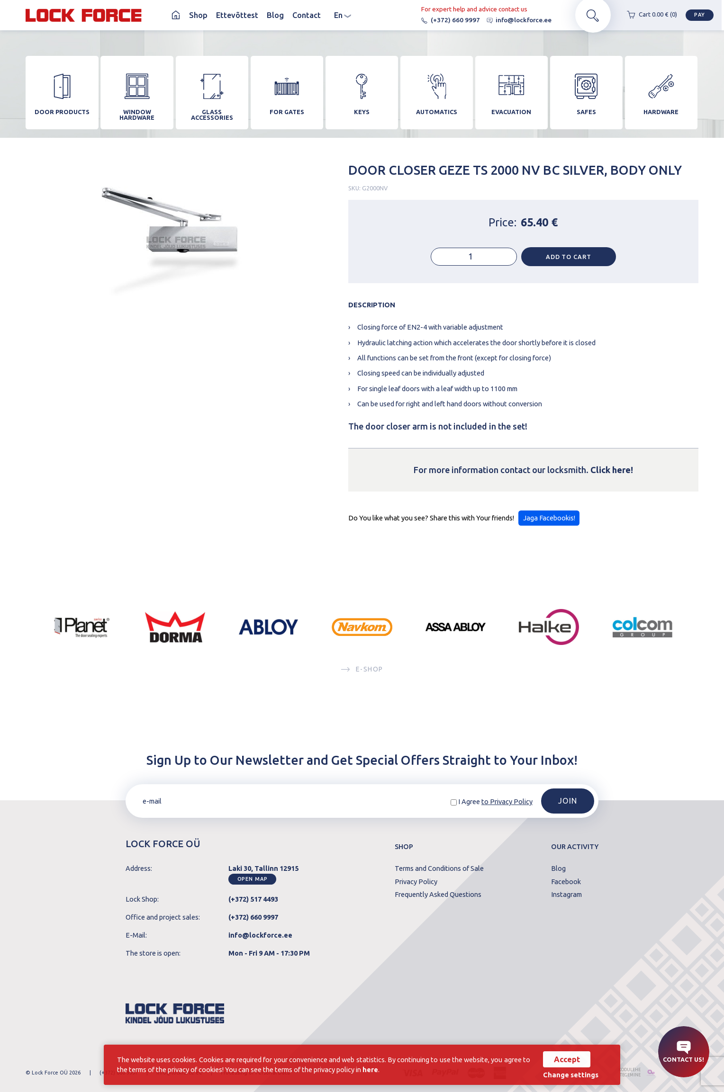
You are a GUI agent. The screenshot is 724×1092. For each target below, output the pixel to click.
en (342, 15)
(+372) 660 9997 (447, 20)
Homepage (175, 15)
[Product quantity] (474, 261)
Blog (275, 15)
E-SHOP (361, 673)
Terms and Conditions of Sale (439, 868)
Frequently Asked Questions (438, 895)
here (370, 1069)
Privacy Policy (416, 882)
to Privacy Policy (507, 801)
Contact (306, 15)
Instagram (566, 895)
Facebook (566, 882)
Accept (567, 1059)
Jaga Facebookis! (549, 522)
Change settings (570, 1075)
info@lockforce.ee (516, 20)
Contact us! (683, 1052)
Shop (198, 15)
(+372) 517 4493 (253, 899)
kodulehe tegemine (627, 1072)
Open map (252, 879)
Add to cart (568, 260)
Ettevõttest (237, 15)
